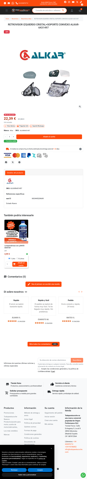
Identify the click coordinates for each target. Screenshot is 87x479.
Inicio (7, 19)
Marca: (6, 130)
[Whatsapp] (13, 3)
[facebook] (65, 2)
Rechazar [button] (14, 470)
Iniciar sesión (50, 417)
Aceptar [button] (40, 470)
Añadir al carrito (49, 137)
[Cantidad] (9, 136)
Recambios (15, 19)
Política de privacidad (32, 423)
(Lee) (53, 371)
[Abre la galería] (80, 107)
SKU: (17, 130)
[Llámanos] (22, 3)
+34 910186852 (70, 447)
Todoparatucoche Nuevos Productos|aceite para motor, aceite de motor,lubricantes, (12, 422)
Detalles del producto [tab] (15, 173)
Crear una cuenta (51, 420)
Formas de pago (30, 430)
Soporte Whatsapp (37, 126)
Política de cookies (31, 438)
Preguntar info (22, 126)
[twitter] (77, 2)
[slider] (12, 321)
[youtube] (73, 2)
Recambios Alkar (26, 19)
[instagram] (69, 2)
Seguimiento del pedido (53, 413)
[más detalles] (80, 149)
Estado (9, 203)
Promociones (9, 413)
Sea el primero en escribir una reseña (43, 284)
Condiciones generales (33, 434)
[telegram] (82, 4)
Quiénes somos (30, 427)
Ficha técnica (9, 126)
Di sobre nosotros (15, 291)
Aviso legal (28, 419)
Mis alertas (49, 424)
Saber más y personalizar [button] (27, 475)
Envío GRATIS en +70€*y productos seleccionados (48, 3)
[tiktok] (81, 2)
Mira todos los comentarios (43, 344)
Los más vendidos (11, 431)
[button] (51, 448)
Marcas (7, 435)
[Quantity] (9, 264)
